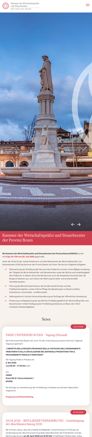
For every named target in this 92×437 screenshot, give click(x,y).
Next (78, 225)
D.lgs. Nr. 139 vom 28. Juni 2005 (20, 257)
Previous (73, 225)
